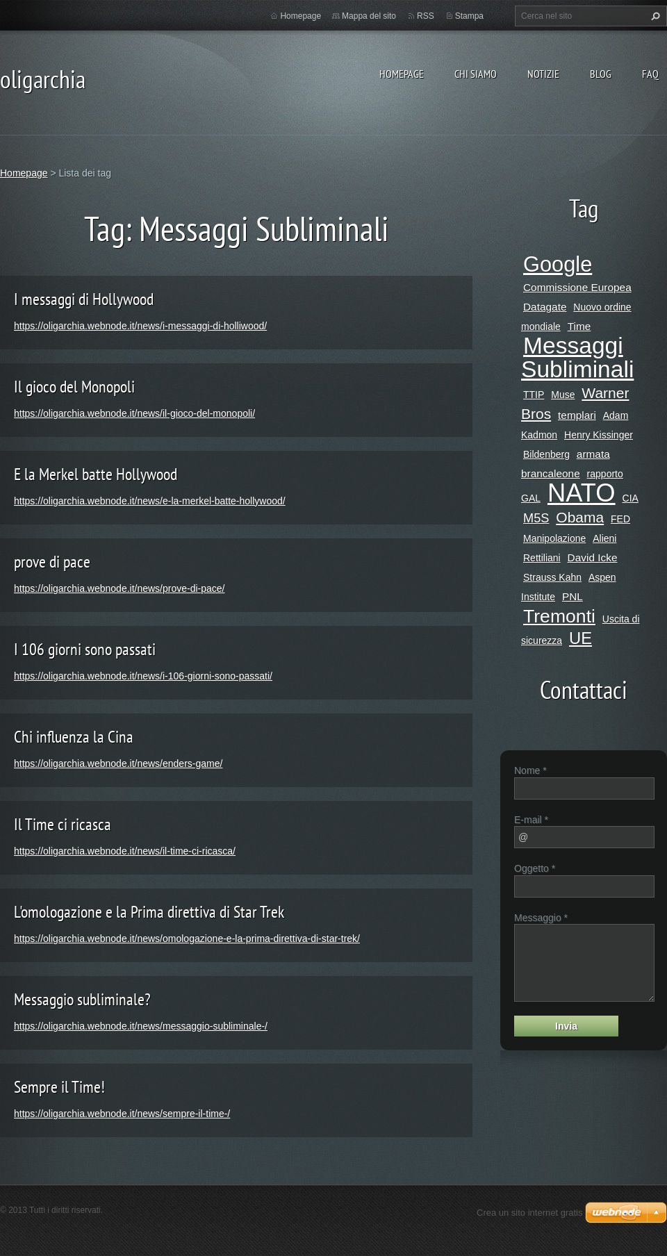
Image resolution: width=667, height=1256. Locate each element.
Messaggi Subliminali (577, 357)
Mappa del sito (369, 16)
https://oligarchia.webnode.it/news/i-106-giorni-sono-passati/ (143, 675)
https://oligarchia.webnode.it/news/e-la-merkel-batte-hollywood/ (150, 500)
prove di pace (52, 561)
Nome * (530, 770)
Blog (600, 74)
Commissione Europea (577, 287)
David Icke (593, 557)
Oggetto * (534, 868)
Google (557, 264)
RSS (425, 16)
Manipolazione (554, 538)
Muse (563, 394)
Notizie (543, 74)
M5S (536, 518)
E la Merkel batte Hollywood (95, 474)
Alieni (604, 538)
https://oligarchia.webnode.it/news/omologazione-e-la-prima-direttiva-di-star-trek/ (187, 938)
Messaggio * (541, 917)
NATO (581, 493)
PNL (572, 596)
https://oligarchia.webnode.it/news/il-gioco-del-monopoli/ (134, 413)
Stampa (469, 16)
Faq (650, 74)
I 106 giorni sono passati (85, 649)
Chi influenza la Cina (73, 736)
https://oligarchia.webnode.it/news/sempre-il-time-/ (122, 1113)
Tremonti (559, 616)
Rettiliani (542, 557)
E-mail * (531, 819)
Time (579, 326)
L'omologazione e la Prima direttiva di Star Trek (149, 912)
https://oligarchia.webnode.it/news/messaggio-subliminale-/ (140, 1026)
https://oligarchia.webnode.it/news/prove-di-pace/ (119, 588)
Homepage (401, 74)
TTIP (533, 394)
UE (580, 638)
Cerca (653, 16)
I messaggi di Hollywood (84, 299)
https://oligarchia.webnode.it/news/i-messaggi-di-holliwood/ (140, 325)
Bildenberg (546, 454)
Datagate (544, 307)
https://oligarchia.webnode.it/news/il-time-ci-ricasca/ (125, 851)
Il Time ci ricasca (62, 824)
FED (620, 518)
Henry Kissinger (598, 434)
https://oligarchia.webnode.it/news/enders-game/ (118, 763)
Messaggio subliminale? (82, 999)
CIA (631, 498)
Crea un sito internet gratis (529, 1212)
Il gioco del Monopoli (74, 386)
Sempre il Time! (59, 1087)
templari (577, 415)
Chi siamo (475, 74)
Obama (580, 517)
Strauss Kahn (552, 577)
